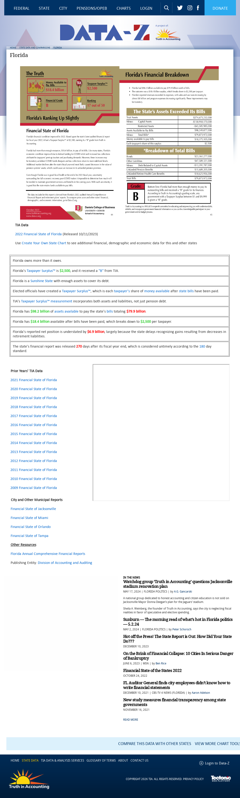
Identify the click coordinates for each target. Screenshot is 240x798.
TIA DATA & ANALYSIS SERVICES (62, 760)
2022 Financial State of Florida (38, 234)
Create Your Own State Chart (44, 243)
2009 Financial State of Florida (33, 488)
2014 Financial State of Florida (33, 443)
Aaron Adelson (201, 692)
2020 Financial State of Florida (33, 389)
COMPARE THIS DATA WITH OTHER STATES (154, 743)
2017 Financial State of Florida (33, 416)
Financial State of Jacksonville (33, 509)
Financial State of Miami (29, 518)
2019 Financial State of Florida (33, 398)
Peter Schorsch (181, 629)
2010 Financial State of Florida (33, 479)
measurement (61, 301)
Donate (220, 8)
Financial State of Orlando (31, 527)
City (63, 8)
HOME (13, 48)
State (44, 8)
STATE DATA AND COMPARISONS (34, 48)
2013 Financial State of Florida (33, 452)
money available (157, 291)
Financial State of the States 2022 (152, 670)
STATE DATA (30, 760)
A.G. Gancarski (183, 591)
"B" (101, 271)
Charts (124, 8)
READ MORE (130, 719)
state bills (186, 291)
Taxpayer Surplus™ (41, 271)
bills (110, 311)
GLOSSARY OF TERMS (101, 760)
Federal (21, 8)
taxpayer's (122, 291)
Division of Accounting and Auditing (65, 563)
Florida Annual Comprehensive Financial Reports (48, 554)
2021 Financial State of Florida (33, 380)
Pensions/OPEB (92, 8)
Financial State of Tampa (29, 536)
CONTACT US (139, 760)
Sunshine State (42, 281)
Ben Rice (161, 663)
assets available (66, 311)
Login (146, 8)
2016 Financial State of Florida (33, 425)
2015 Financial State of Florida (33, 434)
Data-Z (123, 32)
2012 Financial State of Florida (33, 461)
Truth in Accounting (171, 32)
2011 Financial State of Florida (33, 470)
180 (202, 346)
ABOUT (123, 760)
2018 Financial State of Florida (33, 407)
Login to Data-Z (217, 763)
